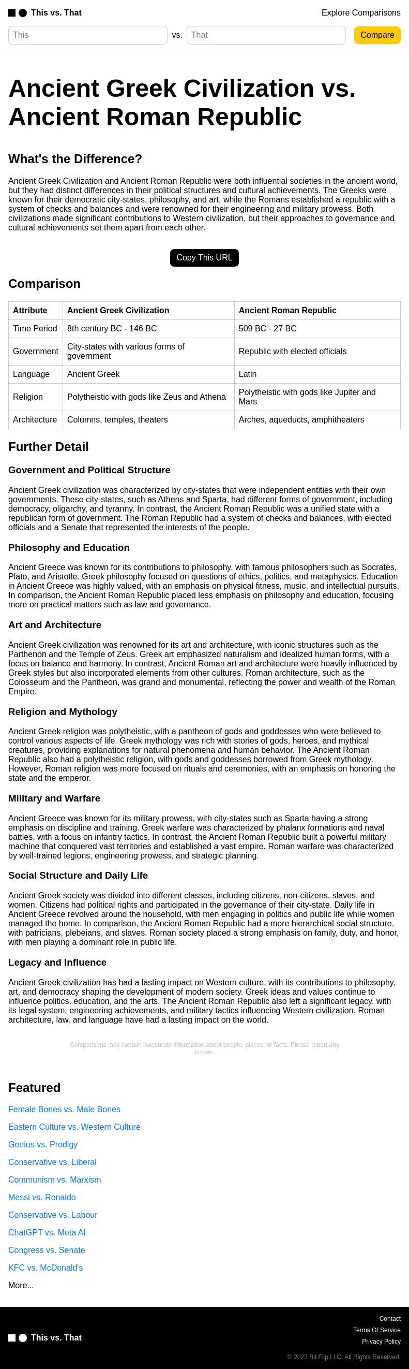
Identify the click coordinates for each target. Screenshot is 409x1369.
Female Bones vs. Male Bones (64, 1109)
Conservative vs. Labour (53, 1215)
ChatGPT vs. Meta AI (47, 1232)
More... (21, 1285)
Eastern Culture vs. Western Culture (74, 1127)
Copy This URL (204, 257)
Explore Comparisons (361, 12)
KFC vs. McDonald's (45, 1267)
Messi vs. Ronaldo (42, 1197)
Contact (390, 1318)
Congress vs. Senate (46, 1250)
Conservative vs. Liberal (52, 1162)
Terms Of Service (377, 1330)
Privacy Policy (381, 1341)
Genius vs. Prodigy (43, 1144)
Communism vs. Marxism (54, 1179)
